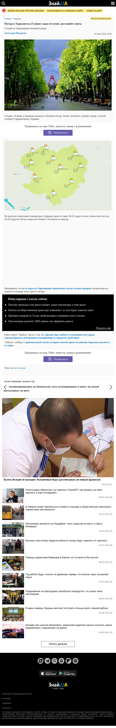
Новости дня (94, 11)
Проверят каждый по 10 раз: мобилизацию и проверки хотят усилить (46, 315)
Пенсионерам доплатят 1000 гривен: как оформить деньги (40, 321)
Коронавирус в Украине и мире (65, 11)
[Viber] (54, 661)
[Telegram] (47, 661)
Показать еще (103, 328)
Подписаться (58, 132)
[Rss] (40, 661)
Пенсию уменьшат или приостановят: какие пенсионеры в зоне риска (47, 304)
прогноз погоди (18, 368)
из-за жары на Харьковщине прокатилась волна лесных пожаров (56, 288)
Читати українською (101, 19)
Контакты (6, 708)
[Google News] (61, 661)
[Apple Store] (48, 673)
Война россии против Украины (26, 11)
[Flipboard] (68, 661)
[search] (3, 3)
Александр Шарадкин (15, 33)
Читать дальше (58, 643)
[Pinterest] (75, 661)
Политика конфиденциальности (17, 694)
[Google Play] (67, 673)
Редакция (6, 703)
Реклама (6, 698)
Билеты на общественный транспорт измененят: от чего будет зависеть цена (50, 310)
